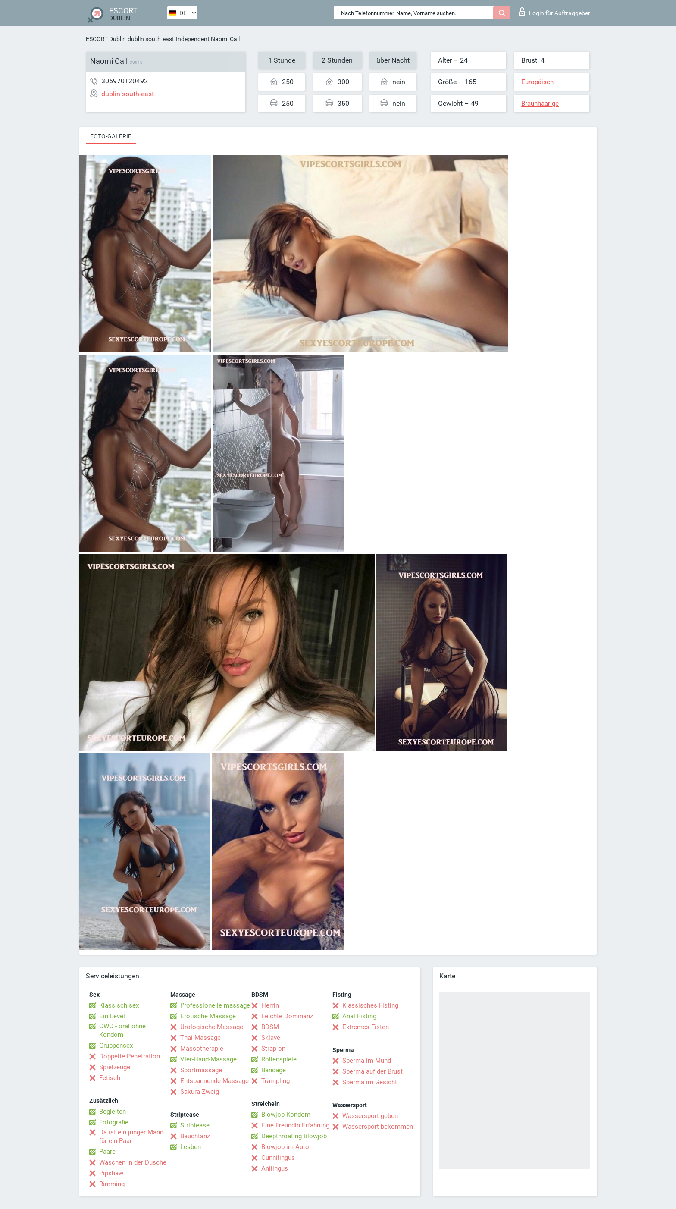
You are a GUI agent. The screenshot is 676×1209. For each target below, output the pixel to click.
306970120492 (124, 81)
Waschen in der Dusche (132, 1162)
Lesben (190, 1147)
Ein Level (112, 1016)
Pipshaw (111, 1173)
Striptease (195, 1125)
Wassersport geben (370, 1116)
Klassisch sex (119, 1005)
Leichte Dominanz (287, 1016)
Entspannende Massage (214, 1081)
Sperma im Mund (366, 1061)
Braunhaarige (540, 103)
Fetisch (109, 1078)
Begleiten (112, 1111)
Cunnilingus (278, 1158)
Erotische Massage (208, 1016)
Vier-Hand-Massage (208, 1059)
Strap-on (273, 1048)
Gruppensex (116, 1045)
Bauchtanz (195, 1136)
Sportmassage (201, 1070)
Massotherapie (201, 1048)
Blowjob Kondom (285, 1114)
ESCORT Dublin (106, 38)
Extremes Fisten (365, 1027)
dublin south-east (151, 38)
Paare (107, 1152)
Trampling (275, 1081)
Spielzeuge (114, 1067)
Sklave (270, 1038)
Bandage (273, 1070)
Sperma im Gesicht (369, 1082)
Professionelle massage (215, 1005)
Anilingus (274, 1168)
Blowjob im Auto (285, 1147)
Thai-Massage (200, 1038)
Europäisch (537, 82)
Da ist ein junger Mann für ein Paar (131, 1136)
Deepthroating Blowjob (294, 1136)
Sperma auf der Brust (372, 1071)
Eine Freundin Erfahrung (295, 1125)
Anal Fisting (359, 1016)
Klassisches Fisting (370, 1005)
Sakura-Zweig (199, 1092)
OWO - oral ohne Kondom (122, 1030)
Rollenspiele (279, 1059)
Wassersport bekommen (377, 1126)
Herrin (270, 1005)
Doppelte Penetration (129, 1056)
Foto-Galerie (110, 136)
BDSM (270, 1027)
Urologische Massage (211, 1027)
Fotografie (113, 1122)
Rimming (112, 1184)
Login (554, 11)
